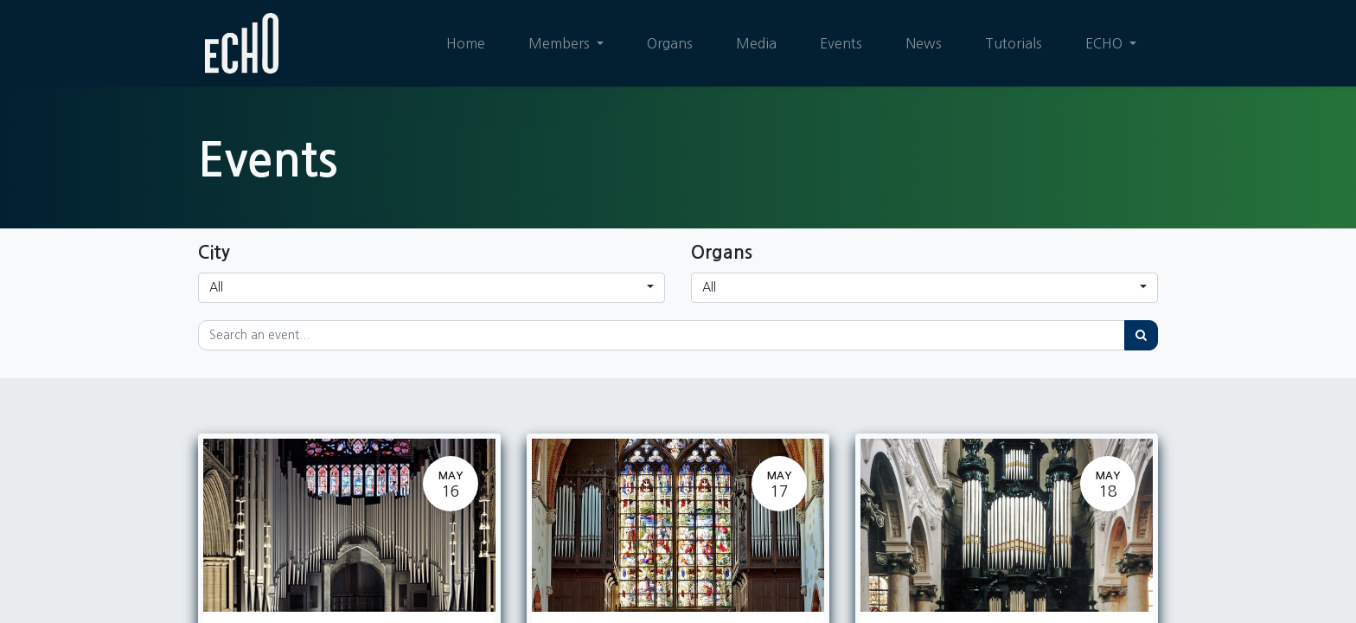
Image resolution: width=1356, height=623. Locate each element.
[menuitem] (466, 43)
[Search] (1141, 335)
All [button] (216, 287)
